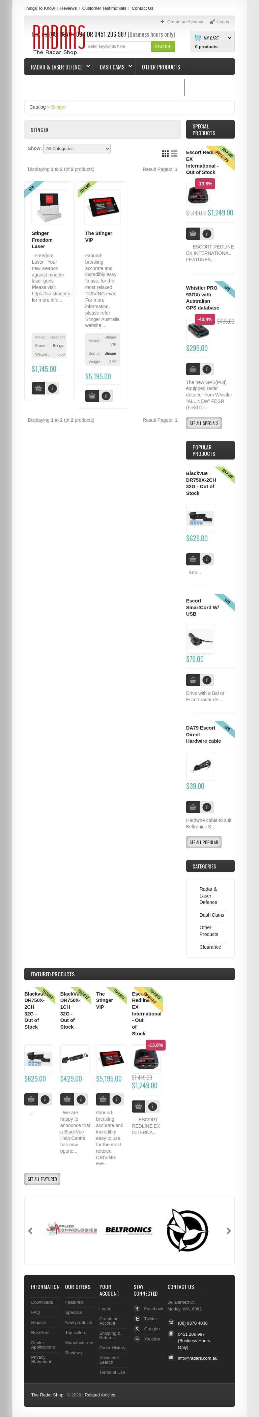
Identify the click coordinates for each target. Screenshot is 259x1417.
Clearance (210, 947)
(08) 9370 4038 (193, 1323)
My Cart (211, 37)
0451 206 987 (191, 1334)
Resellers (40, 1332)
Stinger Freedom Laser (42, 240)
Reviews (68, 8)
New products (78, 1322)
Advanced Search (109, 1360)
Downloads (42, 1302)
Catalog (37, 107)
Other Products (161, 67)
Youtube (152, 1338)
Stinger (58, 107)
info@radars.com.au (198, 1358)
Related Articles (100, 1394)
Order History (112, 1347)
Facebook (154, 1308)
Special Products (204, 129)
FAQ (35, 1312)
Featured (74, 1302)
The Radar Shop (47, 1394)
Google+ (152, 1328)
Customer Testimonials (104, 8)
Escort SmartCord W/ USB (202, 607)
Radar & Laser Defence (57, 67)
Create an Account (109, 1321)
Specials (73, 1312)
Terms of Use (112, 1372)
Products (53, 974)
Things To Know (39, 8)
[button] (162, 46)
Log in (105, 1308)
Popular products (204, 450)
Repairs (38, 1322)
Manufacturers (79, 1342)
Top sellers (75, 1332)
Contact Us (142, 8)
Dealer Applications (43, 1345)
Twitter (150, 1318)
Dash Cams (112, 67)
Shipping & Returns (110, 1335)
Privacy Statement (41, 1359)
